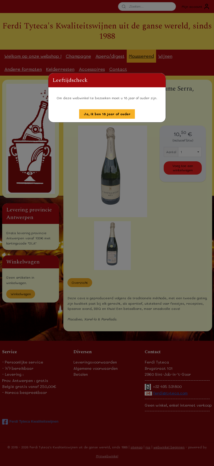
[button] (107, 114)
